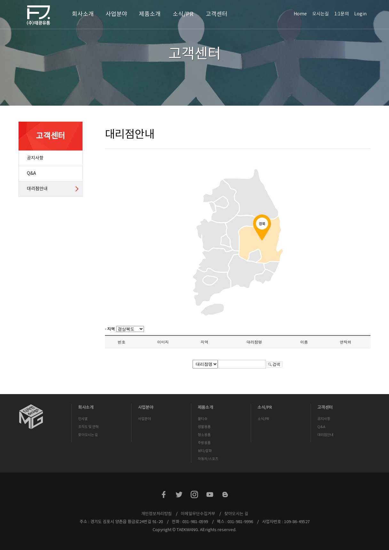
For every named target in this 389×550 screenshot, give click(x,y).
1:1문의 (341, 14)
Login (360, 14)
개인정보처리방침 (156, 514)
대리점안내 (37, 188)
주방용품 (204, 443)
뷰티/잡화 (205, 451)
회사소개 (83, 14)
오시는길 (320, 14)
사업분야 (116, 14)
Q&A (31, 173)
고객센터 (216, 14)
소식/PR (183, 14)
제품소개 (150, 14)
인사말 (83, 419)
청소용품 (204, 435)
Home (300, 14)
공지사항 (35, 158)
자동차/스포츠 (208, 459)
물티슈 (202, 419)
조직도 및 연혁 (88, 427)
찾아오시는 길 (88, 435)
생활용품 (204, 427)
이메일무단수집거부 (198, 514)
